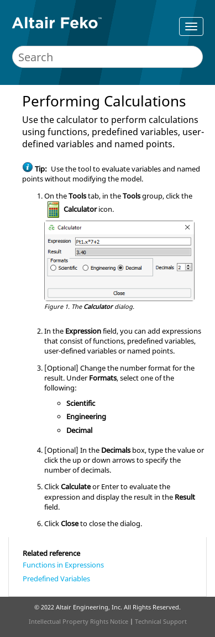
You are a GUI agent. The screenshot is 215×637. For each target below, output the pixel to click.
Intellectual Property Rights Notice (78, 621)
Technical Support (161, 621)
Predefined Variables (56, 579)
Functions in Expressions (63, 565)
